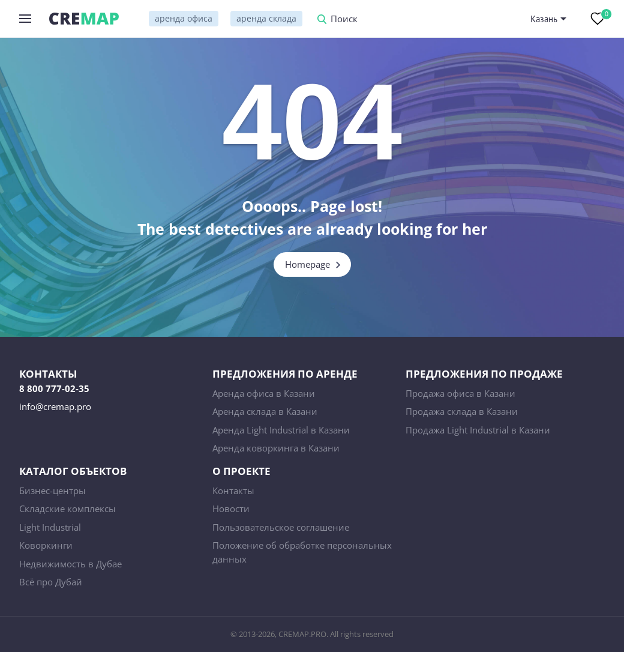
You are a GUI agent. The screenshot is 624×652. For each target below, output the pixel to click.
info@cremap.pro (55, 406)
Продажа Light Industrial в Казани (478, 430)
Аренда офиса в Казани (263, 393)
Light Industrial (50, 527)
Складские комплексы (67, 509)
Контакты (233, 490)
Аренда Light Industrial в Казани (281, 430)
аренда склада (266, 18)
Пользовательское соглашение (280, 527)
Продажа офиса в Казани (460, 393)
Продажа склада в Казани (462, 411)
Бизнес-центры (52, 490)
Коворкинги (46, 545)
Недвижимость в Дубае (70, 564)
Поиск (344, 19)
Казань (543, 19)
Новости (231, 509)
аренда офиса (183, 18)
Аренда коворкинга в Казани (276, 448)
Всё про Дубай (50, 582)
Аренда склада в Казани (264, 411)
